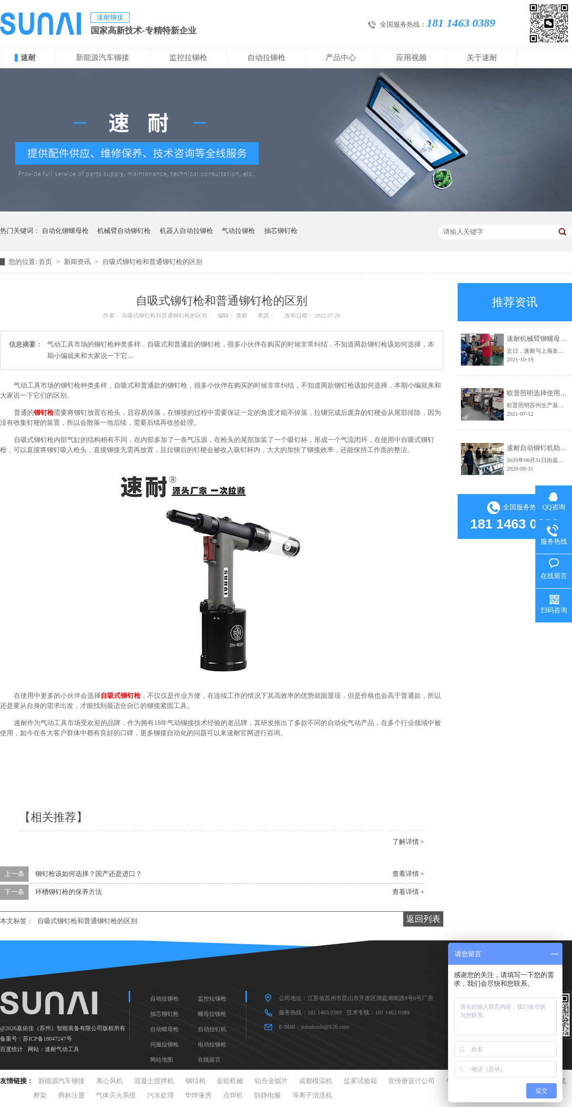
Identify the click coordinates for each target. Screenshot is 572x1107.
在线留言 (209, 1059)
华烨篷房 (198, 1095)
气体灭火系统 (116, 1095)
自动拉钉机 (212, 1029)
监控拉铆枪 (188, 57)
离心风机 (109, 1081)
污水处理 (160, 1095)
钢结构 (195, 1081)
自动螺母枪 (164, 1029)
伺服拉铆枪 (164, 1044)
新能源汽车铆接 (102, 57)
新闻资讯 (78, 261)
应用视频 (411, 57)
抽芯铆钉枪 (280, 230)
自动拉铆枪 (266, 57)
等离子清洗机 (312, 1095)
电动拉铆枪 (212, 1044)
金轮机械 (229, 1081)
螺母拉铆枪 (212, 1014)
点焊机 (233, 1095)
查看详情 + (408, 873)
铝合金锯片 (271, 1081)
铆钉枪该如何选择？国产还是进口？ (88, 873)
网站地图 (161, 1059)
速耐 (28, 57)
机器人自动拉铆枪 (186, 230)
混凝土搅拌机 (154, 1081)
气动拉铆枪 (238, 230)
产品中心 (341, 57)
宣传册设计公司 (411, 1081)
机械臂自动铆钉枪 (124, 230)
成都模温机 (315, 1081)
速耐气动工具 (62, 1049)
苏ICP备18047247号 (47, 1038)
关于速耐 (482, 57)
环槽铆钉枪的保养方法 (68, 892)
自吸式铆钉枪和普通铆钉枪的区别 (152, 261)
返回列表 (423, 919)
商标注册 (71, 1095)
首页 (46, 261)
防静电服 (267, 1095)
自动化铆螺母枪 (65, 230)
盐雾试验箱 (360, 1081)
